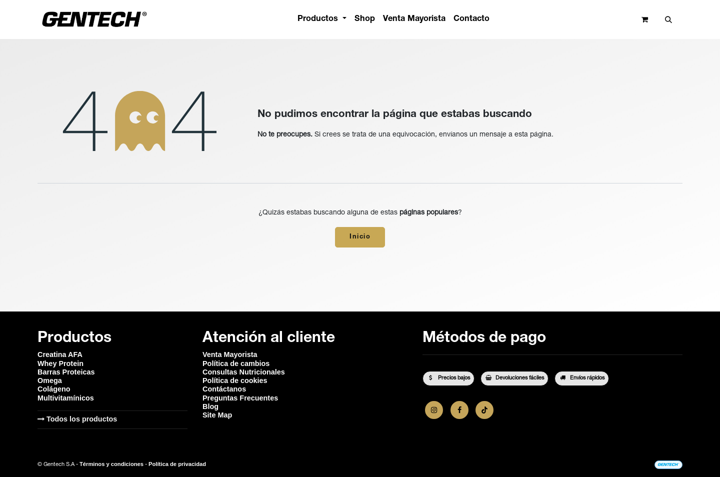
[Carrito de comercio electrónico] (644, 20)
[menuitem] (322, 19)
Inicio (360, 237)
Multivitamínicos (66, 398)
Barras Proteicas (66, 372)
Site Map (217, 415)
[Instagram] (434, 410)
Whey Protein (61, 364)
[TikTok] (484, 410)
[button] (668, 20)
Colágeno (54, 389)
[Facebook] (460, 410)
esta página (533, 135)
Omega (50, 380)
